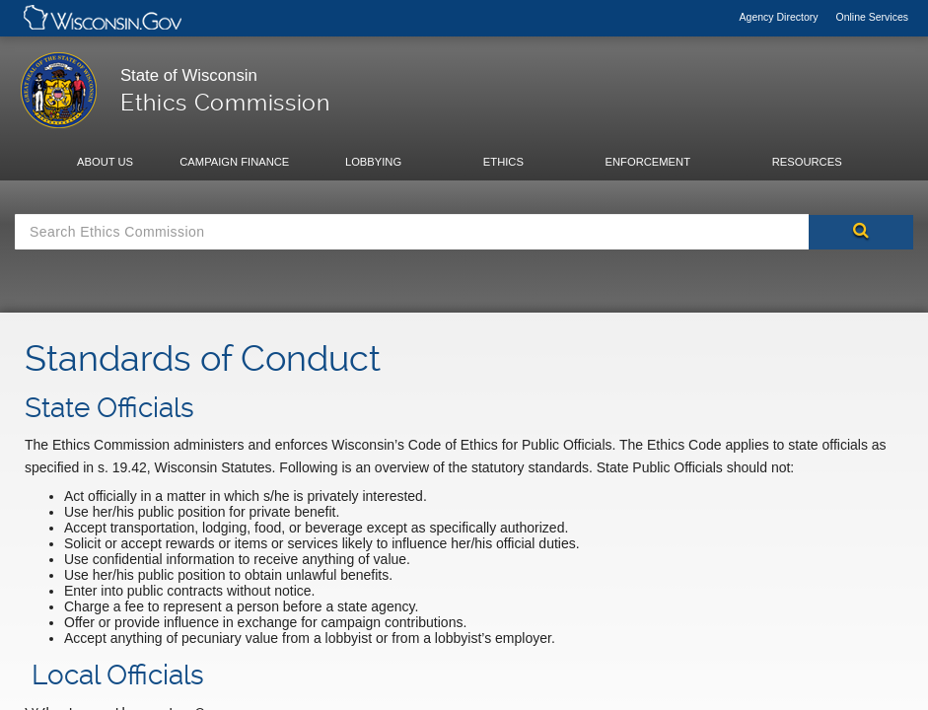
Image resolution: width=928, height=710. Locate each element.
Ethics (503, 162)
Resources (807, 162)
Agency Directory (780, 17)
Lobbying (373, 162)
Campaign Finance (234, 162)
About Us (105, 162)
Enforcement (648, 162)
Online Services (871, 17)
